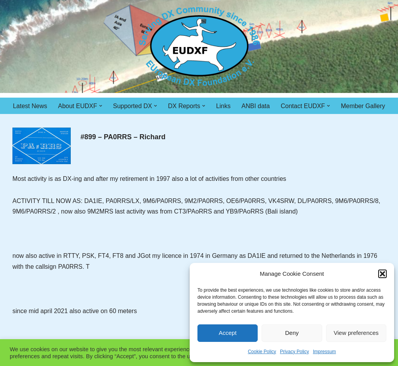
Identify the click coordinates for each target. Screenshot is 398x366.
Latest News (30, 106)
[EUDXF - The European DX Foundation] (199, 46)
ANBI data (255, 106)
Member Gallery (363, 106)
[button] (382, 274)
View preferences (356, 332)
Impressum (324, 351)
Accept (228, 332)
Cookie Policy (262, 351)
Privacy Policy (294, 351)
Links (223, 106)
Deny (291, 332)
